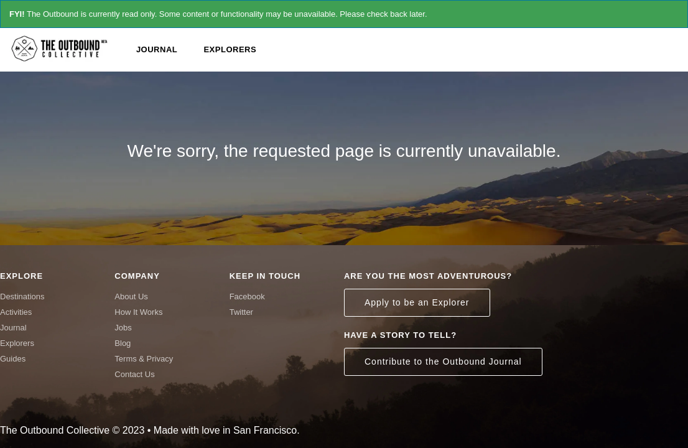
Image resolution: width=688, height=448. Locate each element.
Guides (13, 358)
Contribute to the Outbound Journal (443, 361)
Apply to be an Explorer (417, 302)
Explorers (229, 49)
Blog (122, 343)
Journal (156, 49)
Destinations (22, 296)
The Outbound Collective (62, 48)
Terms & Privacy (143, 358)
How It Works (138, 312)
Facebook (247, 296)
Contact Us (134, 374)
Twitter (241, 312)
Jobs (122, 327)
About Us (130, 296)
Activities (16, 312)
